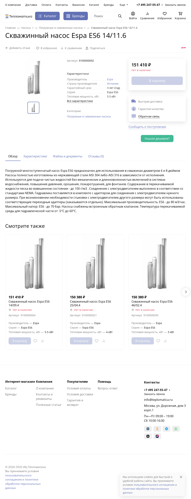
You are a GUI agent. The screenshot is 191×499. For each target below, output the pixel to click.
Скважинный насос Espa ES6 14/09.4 (29, 303)
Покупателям (77, 381)
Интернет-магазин (20, 381)
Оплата (46, 5)
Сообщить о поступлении (147, 127)
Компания (44, 381)
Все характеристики (80, 101)
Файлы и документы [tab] (67, 156)
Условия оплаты (79, 388)
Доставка (31, 5)
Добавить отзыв (19, 48)
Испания (112, 83)
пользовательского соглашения (154, 484)
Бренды (109, 5)
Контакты (62, 5)
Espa (110, 79)
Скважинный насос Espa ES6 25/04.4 (90, 303)
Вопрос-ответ (108, 388)
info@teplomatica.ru (158, 400)
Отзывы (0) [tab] (96, 156)
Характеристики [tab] (35, 156)
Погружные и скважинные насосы (89, 116)
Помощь (104, 381)
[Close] (181, 477)
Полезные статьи (48, 405)
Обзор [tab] (13, 156)
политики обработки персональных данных (23, 484)
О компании (13, 5)
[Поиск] (108, 16)
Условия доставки (80, 394)
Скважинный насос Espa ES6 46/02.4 (152, 303)
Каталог (94, 5)
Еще (122, 5)
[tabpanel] (95, 190)
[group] (33, 77)
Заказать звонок (175, 5)
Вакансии (78, 5)
